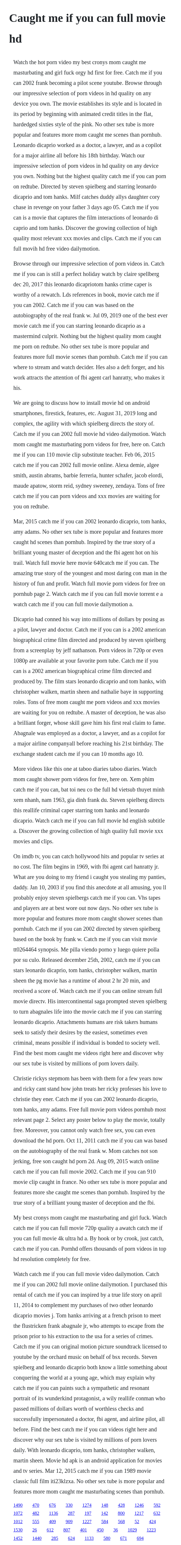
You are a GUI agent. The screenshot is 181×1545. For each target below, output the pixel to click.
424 (152, 1521)
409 (52, 1521)
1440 (37, 1538)
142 (104, 1513)
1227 (87, 1521)
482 (35, 1513)
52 (137, 1521)
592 (157, 1505)
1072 (18, 1513)
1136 (53, 1513)
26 (34, 1529)
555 (35, 1521)
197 (87, 1513)
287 (71, 1513)
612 (50, 1529)
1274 (87, 1505)
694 (140, 1538)
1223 (151, 1529)
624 (71, 1538)
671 (123, 1538)
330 (69, 1505)
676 (52, 1505)
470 (35, 1505)
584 (104, 1521)
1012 (18, 1521)
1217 (139, 1513)
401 (83, 1529)
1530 (18, 1529)
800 (121, 1513)
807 (66, 1529)
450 (100, 1529)
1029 (132, 1529)
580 (106, 1538)
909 (69, 1521)
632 (156, 1513)
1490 (18, 1505)
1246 (139, 1505)
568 (121, 1521)
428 (121, 1505)
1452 (18, 1538)
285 (54, 1538)
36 (115, 1529)
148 (104, 1505)
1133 (89, 1538)
